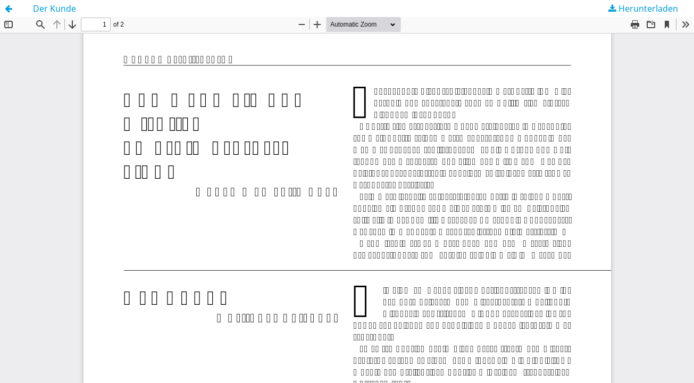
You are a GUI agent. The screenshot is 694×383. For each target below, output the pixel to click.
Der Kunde (54, 8)
